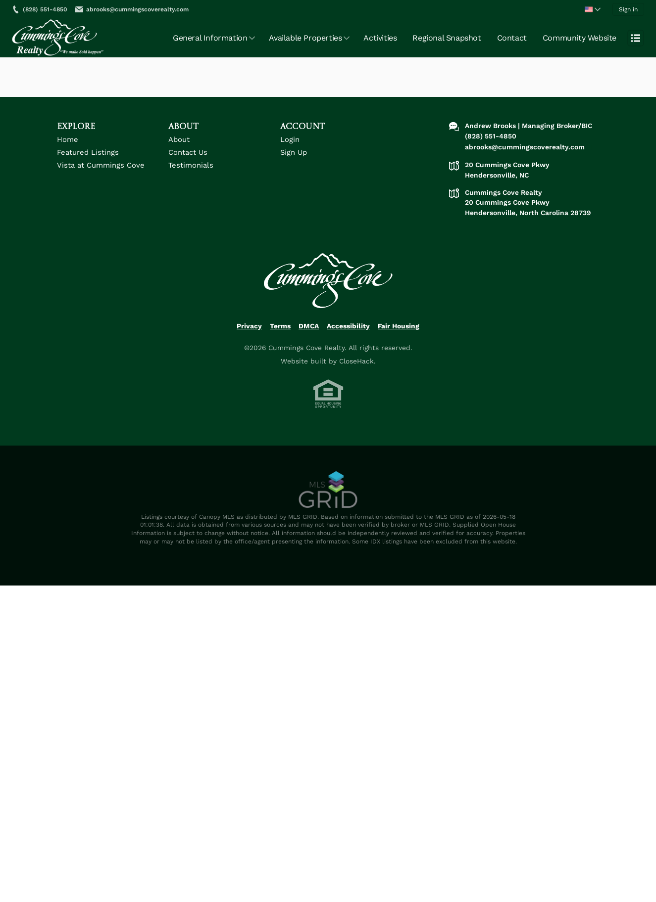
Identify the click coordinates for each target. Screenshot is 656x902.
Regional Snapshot (446, 38)
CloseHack (356, 361)
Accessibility (348, 326)
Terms (280, 326)
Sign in (628, 9)
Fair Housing (398, 326)
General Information (210, 38)
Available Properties (305, 38)
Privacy (249, 326)
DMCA (309, 326)
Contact (512, 38)
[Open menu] (635, 38)
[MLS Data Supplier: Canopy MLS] (328, 490)
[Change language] (593, 9)
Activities (380, 38)
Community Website (579, 38)
